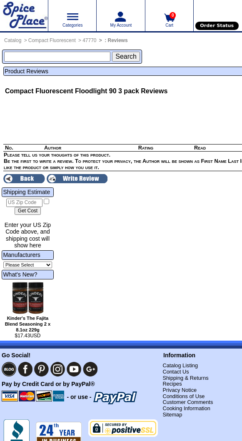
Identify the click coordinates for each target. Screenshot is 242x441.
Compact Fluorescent (52, 40)
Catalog (12, 40)
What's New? (20, 274)
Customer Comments (187, 402)
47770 (89, 40)
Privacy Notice (179, 390)
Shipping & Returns (185, 378)
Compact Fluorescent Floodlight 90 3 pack (72, 91)
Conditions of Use (183, 396)
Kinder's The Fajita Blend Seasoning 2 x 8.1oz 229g (27, 324)
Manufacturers (21, 255)
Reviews (118, 40)
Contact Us (175, 372)
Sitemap (172, 414)
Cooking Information (186, 408)
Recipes (172, 384)
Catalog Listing (180, 365)
